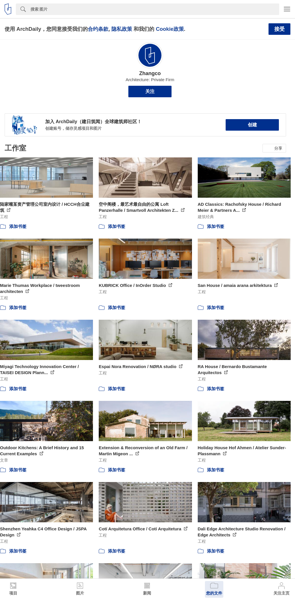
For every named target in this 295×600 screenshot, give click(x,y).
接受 (279, 29)
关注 (150, 91)
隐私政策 (121, 29)
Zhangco (150, 73)
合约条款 (98, 29)
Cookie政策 (170, 29)
